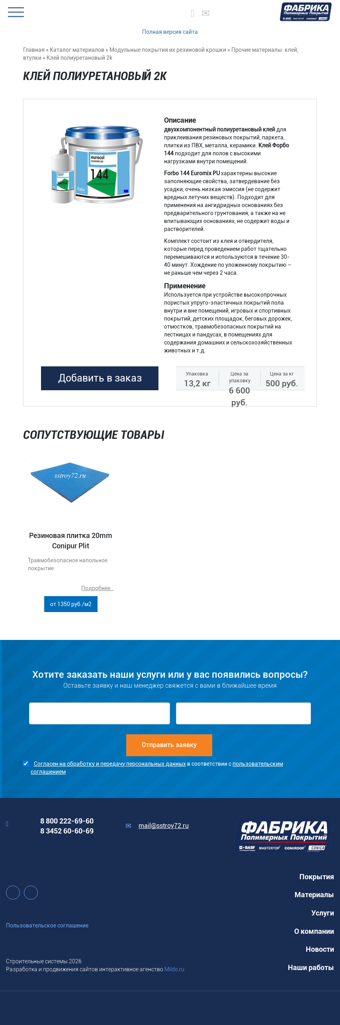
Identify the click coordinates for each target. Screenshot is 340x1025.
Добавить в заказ (100, 378)
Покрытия (316, 876)
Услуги (322, 913)
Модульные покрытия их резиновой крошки (167, 50)
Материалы (314, 894)
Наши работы (311, 967)
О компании (314, 931)
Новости (320, 949)
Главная (34, 50)
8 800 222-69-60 (67, 821)
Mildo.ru (174, 969)
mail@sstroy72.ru (164, 825)
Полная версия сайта (170, 32)
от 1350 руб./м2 (71, 604)
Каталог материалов (77, 50)
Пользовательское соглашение (47, 925)
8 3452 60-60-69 (67, 831)
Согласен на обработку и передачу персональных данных (110, 764)
